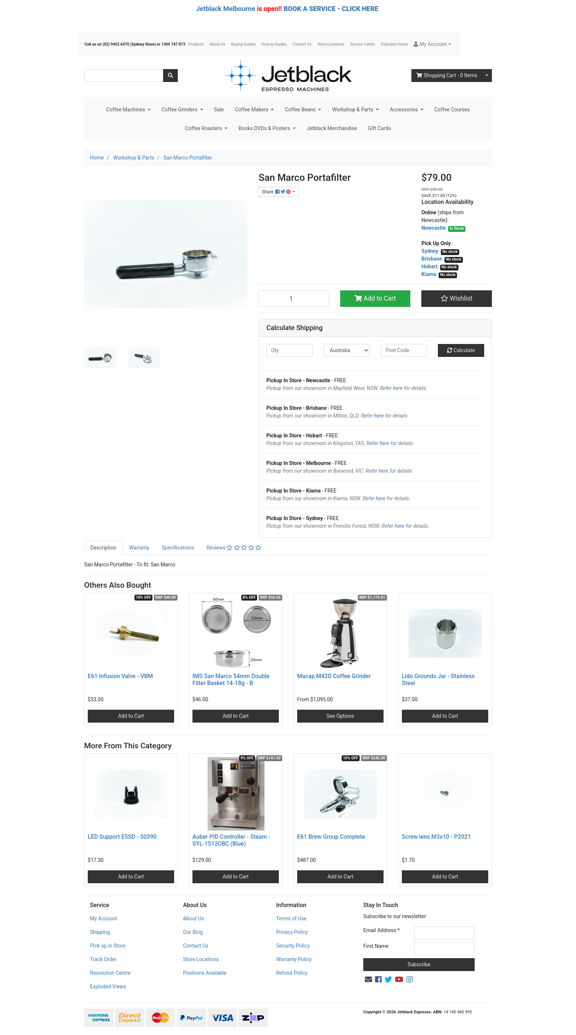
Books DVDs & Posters (264, 128)
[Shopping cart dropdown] (487, 75)
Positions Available (204, 973)
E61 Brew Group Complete (331, 836)
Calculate (461, 350)
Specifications (178, 548)
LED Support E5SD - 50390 (122, 836)
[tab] (103, 548)
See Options (340, 716)
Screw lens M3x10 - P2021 (436, 836)
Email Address (381, 930)
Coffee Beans (301, 109)
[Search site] (170, 75)
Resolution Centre (110, 973)
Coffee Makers (252, 109)
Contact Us (302, 44)
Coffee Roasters (204, 128)
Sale (219, 109)
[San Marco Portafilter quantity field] (294, 298)
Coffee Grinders (180, 109)
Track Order (103, 959)
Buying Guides (243, 44)
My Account (103, 918)
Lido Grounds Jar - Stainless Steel (438, 680)
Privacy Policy (292, 932)
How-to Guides (274, 44)
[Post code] (404, 350)
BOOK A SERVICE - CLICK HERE (331, 8)
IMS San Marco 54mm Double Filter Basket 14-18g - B (231, 680)
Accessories (404, 109)
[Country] (347, 350)
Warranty (139, 548)
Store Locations (330, 44)
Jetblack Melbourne (225, 8)
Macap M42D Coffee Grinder (334, 676)
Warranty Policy (294, 959)
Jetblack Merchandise (332, 128)
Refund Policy (291, 973)
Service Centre (362, 44)
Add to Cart (375, 298)
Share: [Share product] (277, 191)
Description (103, 548)
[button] (432, 44)
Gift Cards (379, 128)
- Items (446, 75)
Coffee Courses (452, 109)
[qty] (289, 350)
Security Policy (293, 946)
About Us (218, 44)
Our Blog (193, 932)
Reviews (233, 548)
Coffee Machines (126, 109)
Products (196, 44)
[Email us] (368, 979)
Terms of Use (291, 918)
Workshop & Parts (353, 109)
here (398, 388)
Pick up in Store (108, 946)
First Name (375, 946)
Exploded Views (394, 44)
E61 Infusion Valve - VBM (120, 676)
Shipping (100, 932)
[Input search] (123, 75)
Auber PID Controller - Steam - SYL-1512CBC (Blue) (231, 840)
